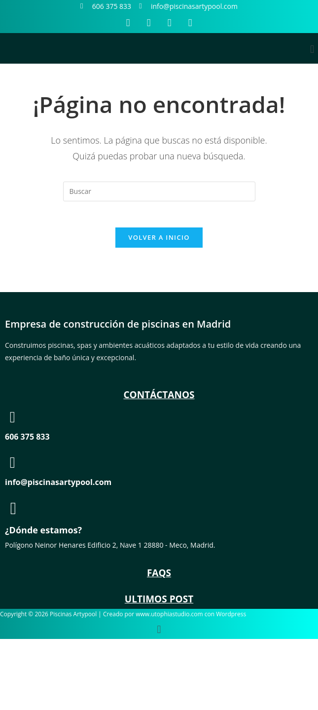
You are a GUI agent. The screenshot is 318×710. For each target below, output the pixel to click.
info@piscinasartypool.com (58, 485)
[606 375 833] (12, 420)
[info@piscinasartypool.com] (12, 466)
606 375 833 (27, 440)
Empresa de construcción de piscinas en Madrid (118, 327)
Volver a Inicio (158, 240)
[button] (312, 48)
